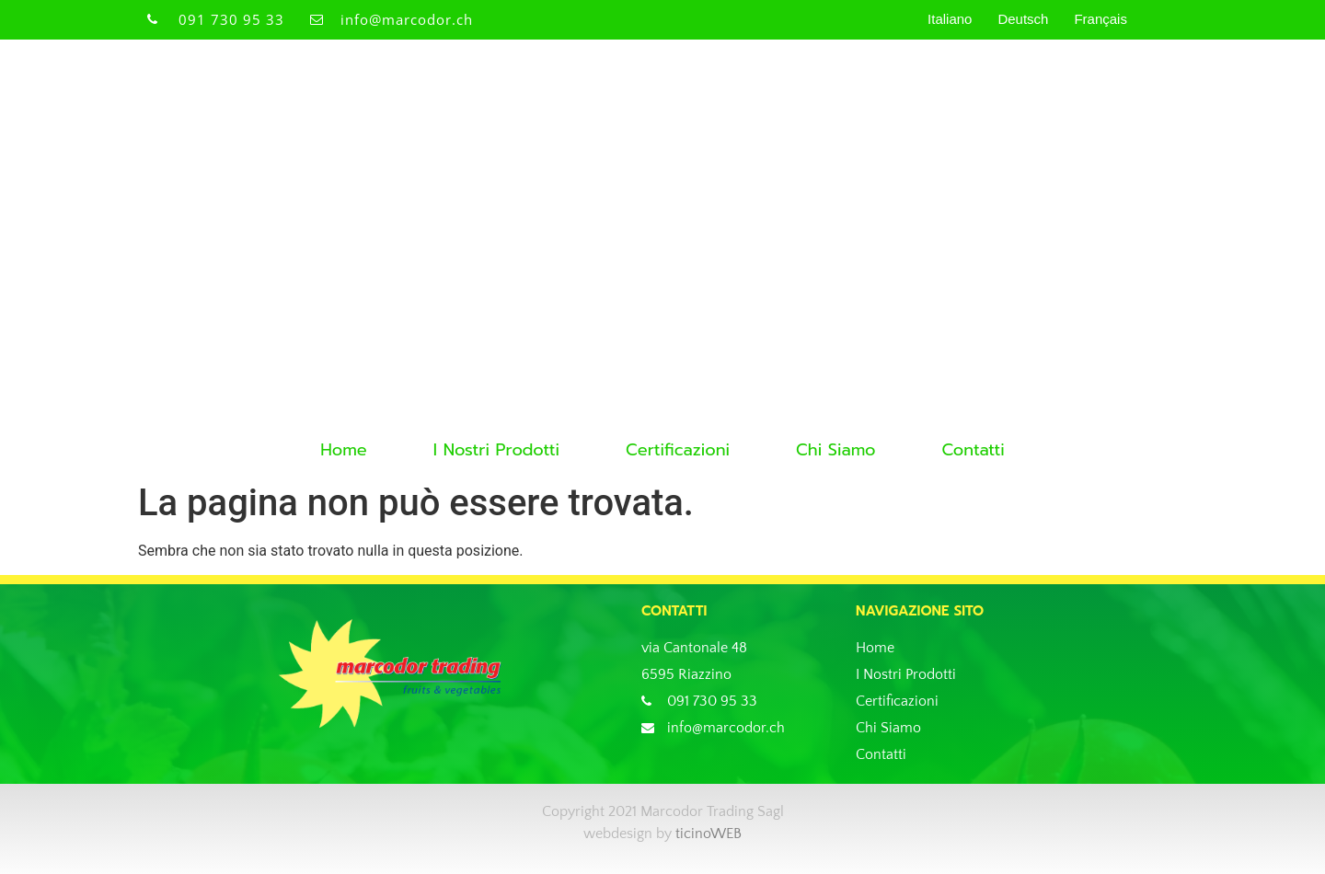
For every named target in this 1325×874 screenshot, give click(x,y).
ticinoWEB (708, 833)
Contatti (972, 450)
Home (343, 450)
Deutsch (1022, 19)
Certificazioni (678, 450)
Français (1100, 19)
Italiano (950, 19)
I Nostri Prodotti (496, 450)
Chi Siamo (835, 450)
